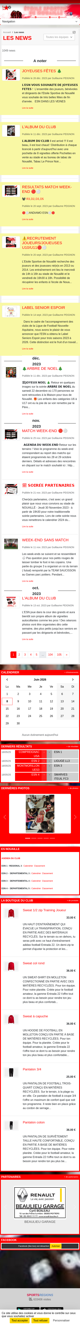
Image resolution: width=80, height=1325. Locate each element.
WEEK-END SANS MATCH (45, 540)
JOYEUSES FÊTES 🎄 (42, 71)
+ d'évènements (71, 672)
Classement (39, 866)
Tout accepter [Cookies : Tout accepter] (19, 1320)
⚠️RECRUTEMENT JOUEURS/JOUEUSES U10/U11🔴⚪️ (42, 243)
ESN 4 (35, 774)
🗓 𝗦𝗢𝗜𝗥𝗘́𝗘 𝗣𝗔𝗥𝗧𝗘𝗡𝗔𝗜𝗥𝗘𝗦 (48, 485)
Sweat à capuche (35, 1016)
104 (50, 654)
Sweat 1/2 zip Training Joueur (44, 910)
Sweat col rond (34, 963)
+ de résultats (72, 746)
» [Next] (66, 654)
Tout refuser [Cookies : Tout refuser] (40, 1320)
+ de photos (73, 788)
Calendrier (28, 866)
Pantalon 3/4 (32, 1069)
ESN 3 (58, 765)
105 (59, 654)
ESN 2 (35, 760)
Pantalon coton (34, 1122)
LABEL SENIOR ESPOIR (43, 307)
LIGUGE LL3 (62, 760)
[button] (5, 817)
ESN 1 (58, 752)
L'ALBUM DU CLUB (39, 127)
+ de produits (72, 900)
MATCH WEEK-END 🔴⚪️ (45, 431)
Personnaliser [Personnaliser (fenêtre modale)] (61, 1320)
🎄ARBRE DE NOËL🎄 (42, 368)
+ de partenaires (71, 1177)
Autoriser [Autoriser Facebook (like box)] (56, 1246)
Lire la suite (27, 108)
